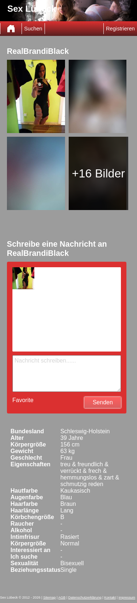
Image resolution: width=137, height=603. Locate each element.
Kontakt (110, 597)
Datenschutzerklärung (85, 597)
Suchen (33, 29)
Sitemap (49, 597)
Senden (103, 402)
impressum (126, 597)
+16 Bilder (98, 173)
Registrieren (120, 29)
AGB (62, 597)
